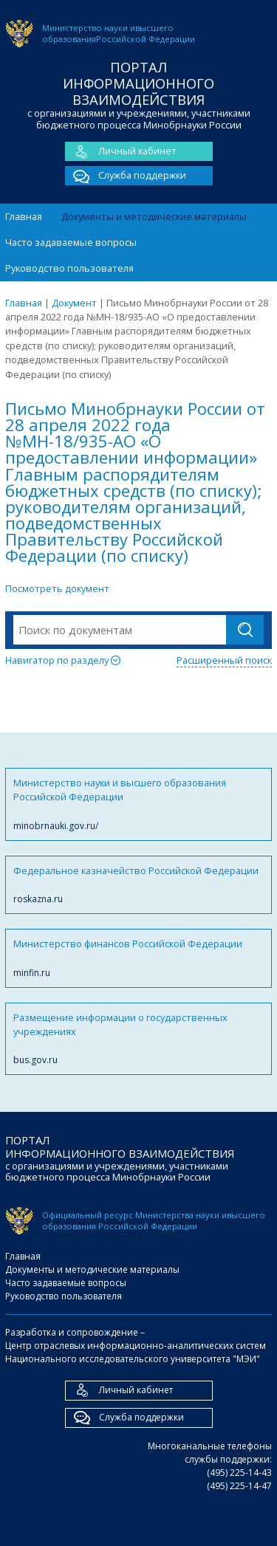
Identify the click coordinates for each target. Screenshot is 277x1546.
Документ (74, 302)
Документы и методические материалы (154, 216)
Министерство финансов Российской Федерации (138, 958)
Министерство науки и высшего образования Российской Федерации (138, 804)
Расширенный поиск (224, 660)
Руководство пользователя (69, 268)
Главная (23, 216)
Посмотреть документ (57, 588)
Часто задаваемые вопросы (71, 242)
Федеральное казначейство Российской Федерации (138, 885)
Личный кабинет (121, 151)
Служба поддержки (125, 175)
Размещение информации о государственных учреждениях (138, 1039)
